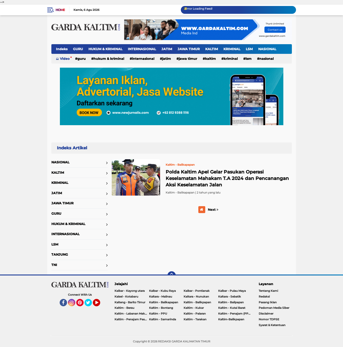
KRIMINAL (231, 49)
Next (213, 210)
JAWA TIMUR (189, 49)
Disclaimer (266, 313)
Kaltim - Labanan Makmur (131, 313)
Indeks (61, 49)
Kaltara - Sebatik (229, 296)
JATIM (166, 49)
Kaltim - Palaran (195, 313)
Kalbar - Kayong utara (129, 290)
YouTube (100, 304)
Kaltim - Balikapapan (163, 302)
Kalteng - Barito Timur (129, 302)
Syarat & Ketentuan (272, 325)
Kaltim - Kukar (194, 307)
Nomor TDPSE (269, 319)
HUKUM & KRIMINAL (105, 49)
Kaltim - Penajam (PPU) (234, 313)
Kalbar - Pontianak (197, 290)
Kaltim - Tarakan (195, 319)
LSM (249, 49)
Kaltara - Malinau (160, 296)
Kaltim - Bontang (161, 307)
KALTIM (211, 49)
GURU (78, 49)
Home (60, 10)
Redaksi (264, 296)
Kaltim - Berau (124, 307)
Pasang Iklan (268, 302)
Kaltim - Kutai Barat (231, 307)
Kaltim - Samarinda (162, 319)
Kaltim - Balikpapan (197, 302)
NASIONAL (267, 49)
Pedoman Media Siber (274, 307)
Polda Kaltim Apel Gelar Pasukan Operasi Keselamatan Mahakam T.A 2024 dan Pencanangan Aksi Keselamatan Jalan (227, 178)
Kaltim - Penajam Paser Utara (131, 319)
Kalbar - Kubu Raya (162, 290)
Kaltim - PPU (158, 313)
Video (65, 59)
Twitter (90, 304)
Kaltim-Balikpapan (231, 319)
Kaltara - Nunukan (196, 296)
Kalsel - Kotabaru (126, 296)
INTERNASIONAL (142, 49)
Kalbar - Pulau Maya (232, 290)
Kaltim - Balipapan (231, 302)
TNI (54, 265)
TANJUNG (59, 254)
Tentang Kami (268, 290)
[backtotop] (171, 275)
